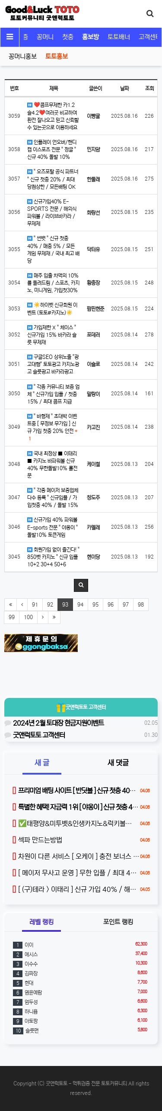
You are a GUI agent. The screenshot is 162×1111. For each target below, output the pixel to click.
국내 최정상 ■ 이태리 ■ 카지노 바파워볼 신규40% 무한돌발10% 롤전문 (52, 464)
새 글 (42, 763)
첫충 (67, 37)
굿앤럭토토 (81, 707)
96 (111, 604)
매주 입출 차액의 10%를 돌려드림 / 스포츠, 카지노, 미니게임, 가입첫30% (53, 283)
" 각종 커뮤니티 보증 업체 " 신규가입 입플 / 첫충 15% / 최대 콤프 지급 (53, 394)
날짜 (124, 88)
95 (95, 604)
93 (65, 604)
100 (28, 617)
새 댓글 (118, 763)
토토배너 (119, 37)
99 (12, 617)
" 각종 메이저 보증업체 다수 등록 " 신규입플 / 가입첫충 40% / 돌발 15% (52, 498)
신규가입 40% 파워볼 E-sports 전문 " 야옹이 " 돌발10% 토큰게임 (52, 527)
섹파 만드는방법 (37, 840)
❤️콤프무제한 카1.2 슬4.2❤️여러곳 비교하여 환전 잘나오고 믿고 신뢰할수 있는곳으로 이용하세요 (53, 116)
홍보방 (90, 37)
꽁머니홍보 (23, 56)
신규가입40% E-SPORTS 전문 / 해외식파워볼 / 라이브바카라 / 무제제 (51, 212)
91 (35, 604)
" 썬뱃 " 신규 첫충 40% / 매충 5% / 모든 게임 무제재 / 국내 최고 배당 (53, 249)
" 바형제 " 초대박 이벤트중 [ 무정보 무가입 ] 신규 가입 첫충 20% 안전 (52, 427)
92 (50, 604)
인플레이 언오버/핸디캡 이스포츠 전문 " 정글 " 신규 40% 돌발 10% (51, 149)
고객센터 (150, 37)
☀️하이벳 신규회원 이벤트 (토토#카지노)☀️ (52, 308)
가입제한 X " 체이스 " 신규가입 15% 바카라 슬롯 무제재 (51, 335)
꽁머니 (45, 37)
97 (126, 604)
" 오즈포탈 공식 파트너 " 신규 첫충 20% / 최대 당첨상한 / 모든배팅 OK (52, 179)
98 (141, 604)
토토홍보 (56, 56)
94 (80, 604)
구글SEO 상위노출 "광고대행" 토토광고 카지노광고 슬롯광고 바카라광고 (53, 364)
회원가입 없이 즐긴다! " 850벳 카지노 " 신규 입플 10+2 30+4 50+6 (53, 557)
